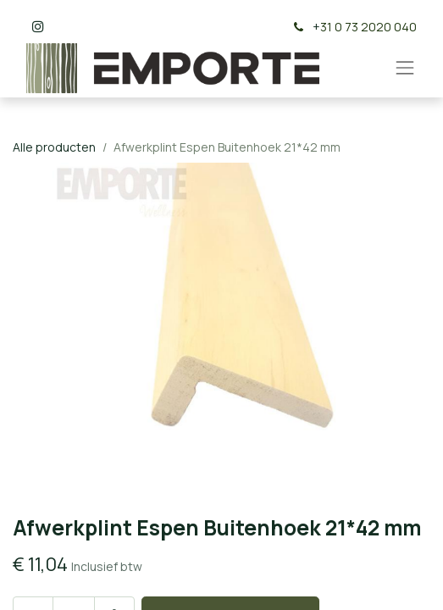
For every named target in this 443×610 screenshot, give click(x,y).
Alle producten (54, 147)
